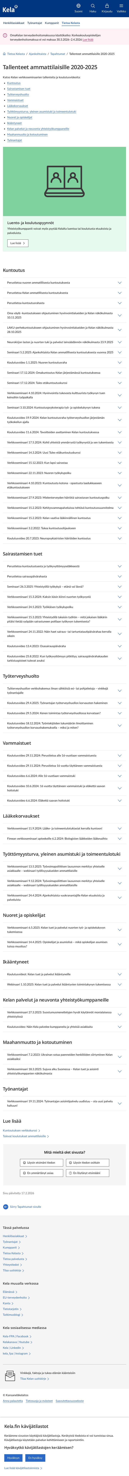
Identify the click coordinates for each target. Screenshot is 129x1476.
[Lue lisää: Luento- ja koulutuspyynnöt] (17, 243)
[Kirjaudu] (107, 8)
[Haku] (93, 8)
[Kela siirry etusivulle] (10, 8)
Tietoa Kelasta (14, 54)
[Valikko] (121, 8)
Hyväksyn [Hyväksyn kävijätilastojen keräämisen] (13, 1458)
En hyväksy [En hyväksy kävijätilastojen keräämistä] (35, 1458)
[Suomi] (78, 8)
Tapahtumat (57, 54)
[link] (14, 23)
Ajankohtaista (37, 54)
